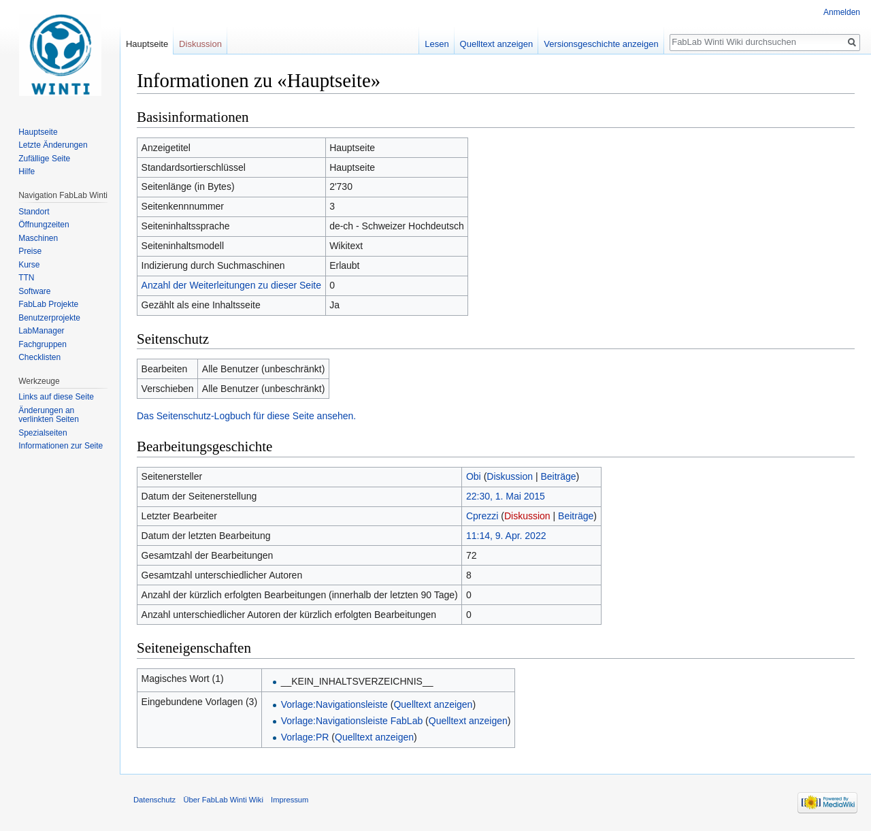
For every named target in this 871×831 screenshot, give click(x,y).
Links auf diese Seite (56, 397)
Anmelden (841, 12)
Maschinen (38, 238)
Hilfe (26, 171)
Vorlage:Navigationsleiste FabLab (352, 720)
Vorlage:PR (305, 737)
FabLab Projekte (48, 304)
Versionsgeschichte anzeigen (601, 44)
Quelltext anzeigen (432, 704)
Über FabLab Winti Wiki (223, 800)
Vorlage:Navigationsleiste (334, 704)
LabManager (41, 331)
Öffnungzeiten (43, 224)
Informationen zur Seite (60, 446)
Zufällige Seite (44, 158)
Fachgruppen (42, 344)
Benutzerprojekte (49, 318)
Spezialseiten (42, 433)
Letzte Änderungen (52, 145)
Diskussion (510, 476)
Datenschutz (154, 800)
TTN (26, 277)
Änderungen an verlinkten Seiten (48, 415)
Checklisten (39, 357)
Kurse (28, 265)
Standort (33, 211)
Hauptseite (147, 44)
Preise (30, 251)
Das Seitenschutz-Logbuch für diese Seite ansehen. (246, 415)
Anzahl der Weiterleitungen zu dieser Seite (231, 285)
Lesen (436, 44)
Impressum (289, 800)
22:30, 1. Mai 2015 (505, 496)
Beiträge (558, 476)
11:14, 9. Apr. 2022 (506, 535)
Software (34, 291)
